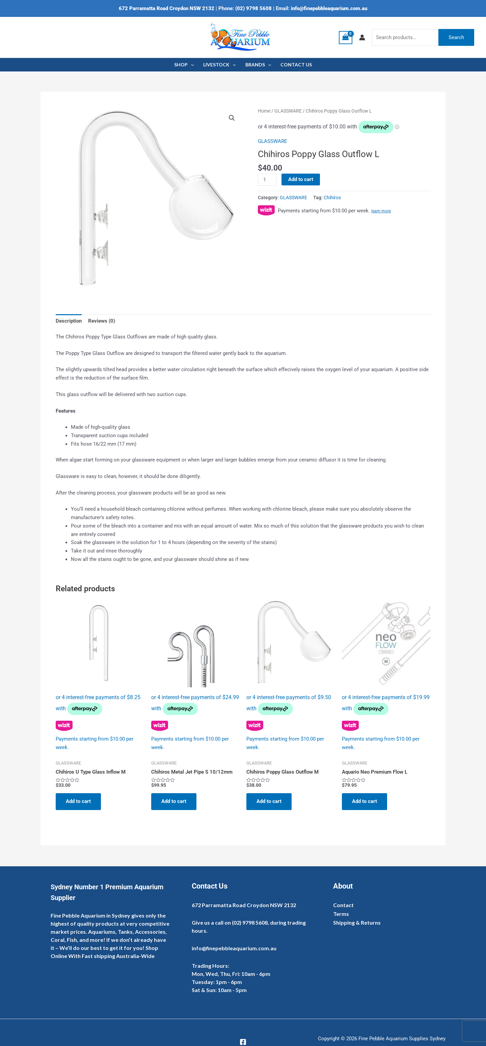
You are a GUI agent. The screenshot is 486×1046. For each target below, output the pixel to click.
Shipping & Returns (357, 922)
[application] (191, 64)
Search (456, 37)
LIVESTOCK (219, 64)
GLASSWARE (288, 111)
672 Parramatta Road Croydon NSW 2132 (166, 8)
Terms (341, 913)
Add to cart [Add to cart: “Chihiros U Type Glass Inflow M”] (78, 801)
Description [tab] (69, 321)
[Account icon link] (362, 37)
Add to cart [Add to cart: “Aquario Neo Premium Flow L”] (364, 801)
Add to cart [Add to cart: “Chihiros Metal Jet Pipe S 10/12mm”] (173, 801)
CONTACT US (296, 64)
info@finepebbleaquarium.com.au (329, 8)
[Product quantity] (267, 180)
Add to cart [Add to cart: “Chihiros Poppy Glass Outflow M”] (268, 801)
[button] (232, 118)
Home (264, 111)
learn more (381, 211)
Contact (343, 905)
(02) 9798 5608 (253, 8)
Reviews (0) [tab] (101, 321)
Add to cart (300, 179)
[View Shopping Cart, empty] (345, 37)
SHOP (184, 64)
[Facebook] (243, 1042)
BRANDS (258, 64)
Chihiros (332, 197)
